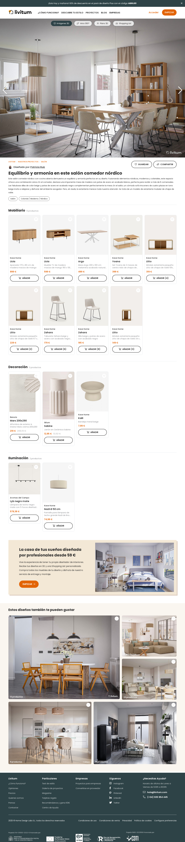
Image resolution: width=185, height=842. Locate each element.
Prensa (11, 802)
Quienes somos (16, 798)
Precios (11, 793)
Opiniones (13, 788)
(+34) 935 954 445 (155, 797)
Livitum (11, 161)
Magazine (46, 793)
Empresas (114, 12)
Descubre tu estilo (72, 12)
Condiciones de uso (87, 820)
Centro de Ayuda (50, 807)
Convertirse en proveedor (88, 788)
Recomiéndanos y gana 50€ (56, 802)
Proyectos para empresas (88, 783)
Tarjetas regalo (49, 798)
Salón (44, 161)
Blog (104, 12)
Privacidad (127, 820)
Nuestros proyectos (28, 161)
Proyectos (92, 12)
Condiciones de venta (109, 820)
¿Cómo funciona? (48, 12)
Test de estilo (48, 783)
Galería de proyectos (52, 788)
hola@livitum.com (155, 792)
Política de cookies (143, 820)
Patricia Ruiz (37, 167)
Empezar (169, 12)
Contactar (13, 807)
